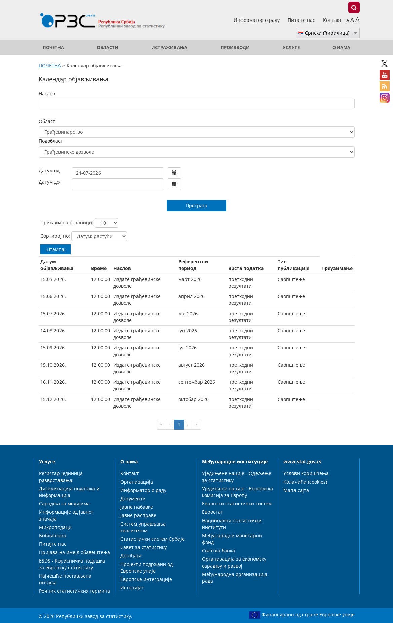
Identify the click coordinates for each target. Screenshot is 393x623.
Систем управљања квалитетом (143, 527)
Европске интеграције (146, 579)
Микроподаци (55, 527)
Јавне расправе (138, 515)
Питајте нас (302, 20)
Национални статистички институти (232, 523)
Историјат (132, 587)
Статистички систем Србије (152, 539)
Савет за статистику (143, 547)
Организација (136, 482)
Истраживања (169, 47)
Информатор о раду (257, 20)
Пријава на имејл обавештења (74, 552)
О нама (341, 47)
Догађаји (130, 555)
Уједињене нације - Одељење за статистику (236, 476)
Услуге (291, 47)
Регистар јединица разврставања (61, 476)
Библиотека (52, 535)
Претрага (196, 205)
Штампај (55, 249)
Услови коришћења (306, 473)
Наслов (47, 93)
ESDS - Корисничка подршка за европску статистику (72, 564)
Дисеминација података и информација (69, 491)
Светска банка (218, 550)
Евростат (212, 512)
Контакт (332, 20)
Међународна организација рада (234, 577)
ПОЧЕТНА (53, 47)
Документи (133, 498)
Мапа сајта (296, 490)
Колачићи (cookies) (305, 482)
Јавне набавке (136, 507)
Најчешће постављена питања (65, 579)
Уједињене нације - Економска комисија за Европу (237, 491)
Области (107, 47)
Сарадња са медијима (64, 503)
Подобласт (51, 141)
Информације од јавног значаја (66, 515)
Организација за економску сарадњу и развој (234, 562)
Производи (235, 47)
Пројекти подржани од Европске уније (146, 567)
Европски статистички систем (237, 503)
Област (47, 121)
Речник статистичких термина (74, 591)
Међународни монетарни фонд (232, 538)
